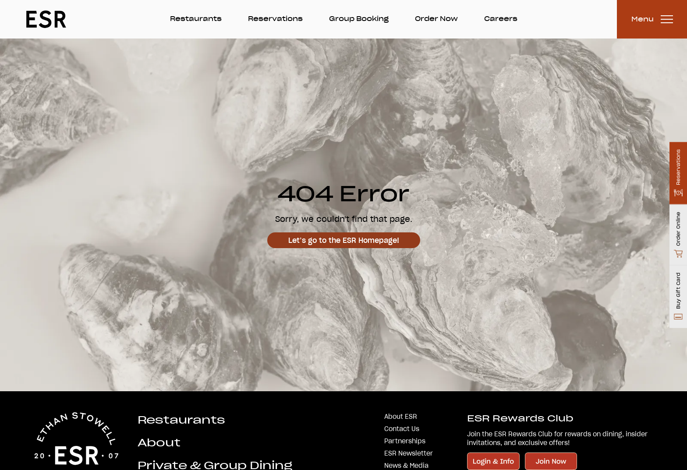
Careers (500, 19)
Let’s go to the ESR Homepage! (343, 240)
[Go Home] (46, 19)
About (159, 442)
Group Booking (359, 19)
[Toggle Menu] (652, 19)
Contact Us (401, 429)
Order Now (436, 19)
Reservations (275, 19)
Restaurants (196, 19)
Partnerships (404, 441)
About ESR (400, 417)
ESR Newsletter (408, 453)
